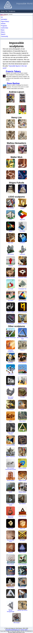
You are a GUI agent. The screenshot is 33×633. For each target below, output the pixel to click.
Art (6, 11)
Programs (4, 25)
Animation (4, 19)
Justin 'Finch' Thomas (10, 429)
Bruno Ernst (10, 405)
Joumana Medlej (10, 440)
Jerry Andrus (22, 416)
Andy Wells (10, 524)
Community (4, 36)
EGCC (10, 488)
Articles (3, 23)
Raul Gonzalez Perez (10, 536)
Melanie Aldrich (22, 488)
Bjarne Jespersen (10, 452)
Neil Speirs (22, 535)
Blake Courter (22, 548)
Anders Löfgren (10, 307)
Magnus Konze (22, 476)
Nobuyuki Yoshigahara (10, 346)
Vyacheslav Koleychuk (10, 512)
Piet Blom (10, 358)
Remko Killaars (10, 571)
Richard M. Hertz (22, 273)
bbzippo (22, 203)
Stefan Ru (22, 440)
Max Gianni (10, 369)
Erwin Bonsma (22, 512)
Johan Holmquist (22, 559)
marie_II (22, 345)
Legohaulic (22, 250)
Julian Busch (10, 583)
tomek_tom (22, 583)
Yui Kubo (22, 392)
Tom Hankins (22, 499)
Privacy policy (24, 629)
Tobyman (10, 261)
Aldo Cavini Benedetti (10, 393)
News (2, 30)
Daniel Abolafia (22, 464)
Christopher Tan (22, 284)
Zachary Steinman (22, 319)
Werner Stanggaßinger (10, 606)
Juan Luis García (22, 369)
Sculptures (12, 11)
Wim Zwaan (16, 618)
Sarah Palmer (10, 559)
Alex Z (10, 416)
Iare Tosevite (10, 203)
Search (3, 34)
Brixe (10, 215)
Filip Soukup (10, 250)
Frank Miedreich (22, 358)
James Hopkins (10, 476)
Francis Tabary (13, 71)
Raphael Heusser (10, 273)
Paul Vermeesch (22, 261)
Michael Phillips (22, 296)
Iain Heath (10, 284)
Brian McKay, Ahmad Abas (22, 334)
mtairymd (10, 548)
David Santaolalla (22, 307)
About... (3, 32)
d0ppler (10, 227)
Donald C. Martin (10, 381)
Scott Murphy (10, 319)
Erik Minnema (22, 452)
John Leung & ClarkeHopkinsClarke (10, 464)
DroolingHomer (22, 571)
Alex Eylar (10, 238)
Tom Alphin (10, 296)
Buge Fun (22, 215)
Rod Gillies (22, 227)
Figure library (5, 21)
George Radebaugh (10, 333)
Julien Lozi (22, 524)
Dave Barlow (13, 83)
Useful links (4, 28)
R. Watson (22, 238)
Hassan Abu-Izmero (22, 606)
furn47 (22, 405)
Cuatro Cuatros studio (10, 500)
